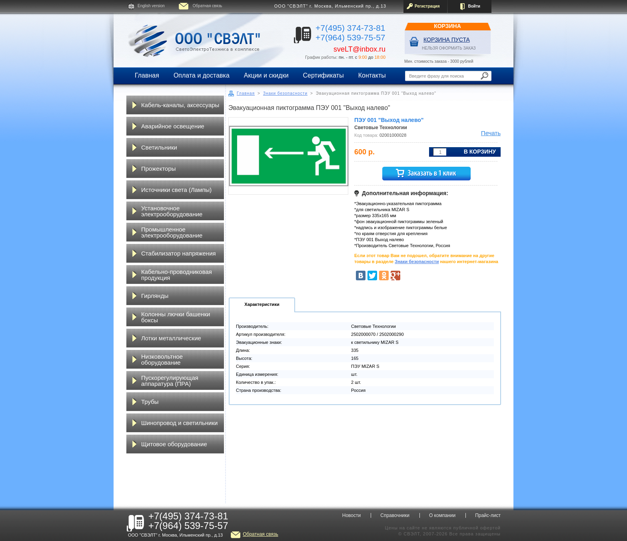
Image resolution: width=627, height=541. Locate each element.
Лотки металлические (171, 338)
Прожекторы (158, 168)
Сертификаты (323, 75)
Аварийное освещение (172, 126)
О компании (442, 515)
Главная (147, 75)
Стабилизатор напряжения (178, 253)
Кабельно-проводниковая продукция (176, 274)
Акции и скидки (266, 75)
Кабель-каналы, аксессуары (180, 105)
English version (151, 6)
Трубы (150, 401)
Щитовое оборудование (174, 444)
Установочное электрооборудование (171, 211)
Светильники (159, 147)
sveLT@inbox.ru (359, 49)
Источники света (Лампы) (176, 189)
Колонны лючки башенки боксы (175, 317)
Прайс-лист (488, 515)
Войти (474, 6)
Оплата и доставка (202, 75)
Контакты (372, 75)
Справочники (394, 515)
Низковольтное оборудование (162, 359)
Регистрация (427, 6)
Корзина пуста (446, 39)
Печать (491, 133)
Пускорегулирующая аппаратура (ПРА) (169, 380)
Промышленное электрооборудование (171, 232)
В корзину (480, 151)
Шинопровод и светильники (179, 422)
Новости (351, 515)
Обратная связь (207, 6)
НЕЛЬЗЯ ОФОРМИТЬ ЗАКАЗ (449, 48)
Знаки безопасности (285, 93)
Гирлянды (154, 295)
